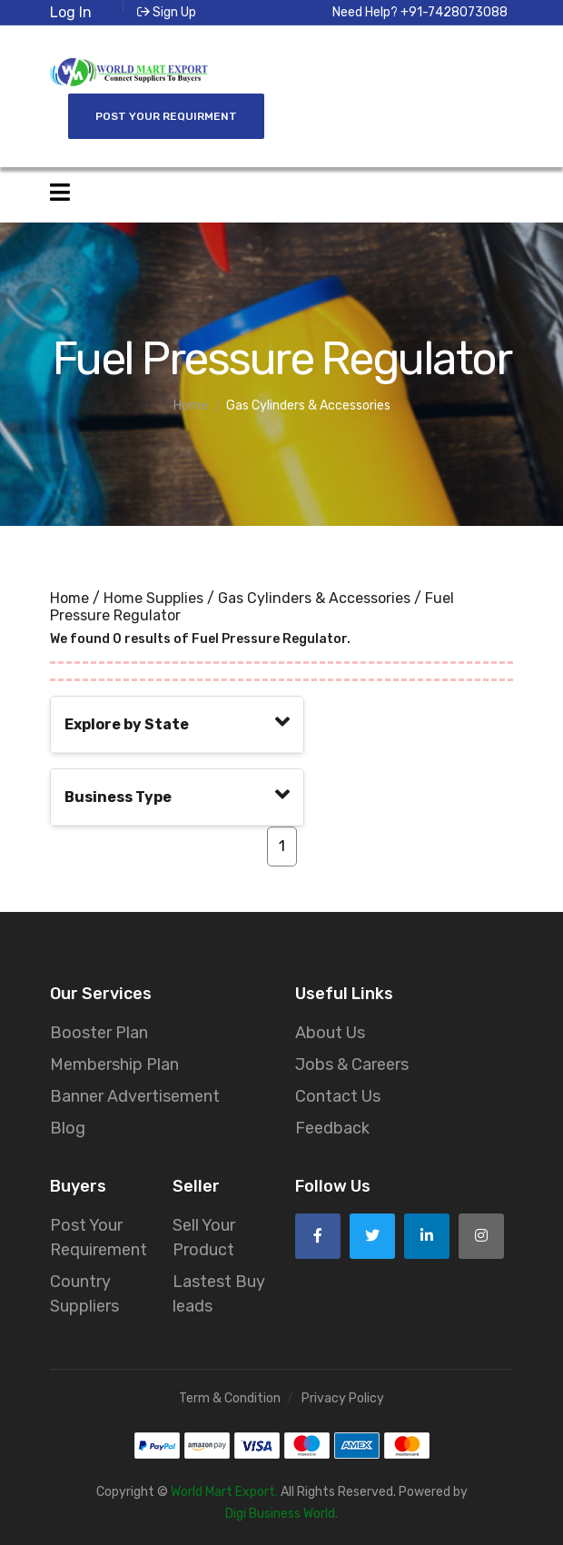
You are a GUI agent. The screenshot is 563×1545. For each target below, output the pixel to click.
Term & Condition (230, 1395)
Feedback (332, 1125)
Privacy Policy (342, 1395)
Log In (71, 12)
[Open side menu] (60, 190)
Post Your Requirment (166, 113)
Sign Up (166, 12)
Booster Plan (99, 1030)
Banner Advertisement (135, 1094)
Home (69, 595)
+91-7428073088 (454, 12)
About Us (330, 1030)
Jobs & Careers (352, 1062)
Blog (67, 1125)
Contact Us (337, 1094)
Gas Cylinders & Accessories (314, 595)
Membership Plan (114, 1062)
